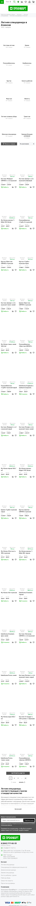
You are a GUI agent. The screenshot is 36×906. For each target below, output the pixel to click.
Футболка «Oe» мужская (9, 592)
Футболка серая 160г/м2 (8, 718)
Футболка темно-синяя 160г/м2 (8, 345)
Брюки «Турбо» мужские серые (9, 511)
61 (25, 778)
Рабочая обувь (5, 878)
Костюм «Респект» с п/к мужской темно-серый (27, 676)
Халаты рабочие (27, 81)
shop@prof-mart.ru (9, 848)
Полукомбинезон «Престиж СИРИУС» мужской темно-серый (26, 345)
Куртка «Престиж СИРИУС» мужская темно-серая (7, 263)
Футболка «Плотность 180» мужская (8, 552)
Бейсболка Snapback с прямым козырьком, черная (26, 387)
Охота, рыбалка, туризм (8, 875)
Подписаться (29, 820)
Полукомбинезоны (9, 63)
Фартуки (9, 99)
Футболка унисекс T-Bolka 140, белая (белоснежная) (8, 221)
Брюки (27, 45)
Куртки (9, 81)
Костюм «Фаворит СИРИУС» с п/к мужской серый (9, 180)
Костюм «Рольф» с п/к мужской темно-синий (26, 428)
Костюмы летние (8, 45)
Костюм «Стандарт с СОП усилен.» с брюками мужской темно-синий (27, 718)
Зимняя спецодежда (7, 873)
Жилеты (27, 99)
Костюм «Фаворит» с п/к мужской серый (9, 428)
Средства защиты (7, 881)
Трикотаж (27, 116)
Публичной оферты (6, 825)
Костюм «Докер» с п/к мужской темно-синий (8, 304)
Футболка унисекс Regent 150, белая (25, 469)
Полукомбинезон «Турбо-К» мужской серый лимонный (25, 221)
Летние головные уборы (9, 116)
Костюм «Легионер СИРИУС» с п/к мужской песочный (27, 635)
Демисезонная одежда (8, 870)
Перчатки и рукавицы (8, 883)
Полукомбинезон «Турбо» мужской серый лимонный (9, 387)
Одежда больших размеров (27, 135)
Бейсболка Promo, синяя (9, 675)
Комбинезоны (27, 63)
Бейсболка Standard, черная (25, 593)
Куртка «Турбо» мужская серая (24, 262)
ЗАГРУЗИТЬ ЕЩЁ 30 (18, 773)
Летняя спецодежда (7, 865)
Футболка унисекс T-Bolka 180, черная (26, 552)
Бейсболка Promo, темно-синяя (7, 759)
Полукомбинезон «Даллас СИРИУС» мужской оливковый (25, 759)
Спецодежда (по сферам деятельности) (14, 867)
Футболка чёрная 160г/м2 (8, 469)
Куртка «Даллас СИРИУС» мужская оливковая (25, 511)
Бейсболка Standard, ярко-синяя (7, 635)
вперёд (22, 782)
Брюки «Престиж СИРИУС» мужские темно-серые (25, 304)
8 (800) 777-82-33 (9, 843)
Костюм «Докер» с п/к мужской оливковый (26, 180)
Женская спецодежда (9, 134)
